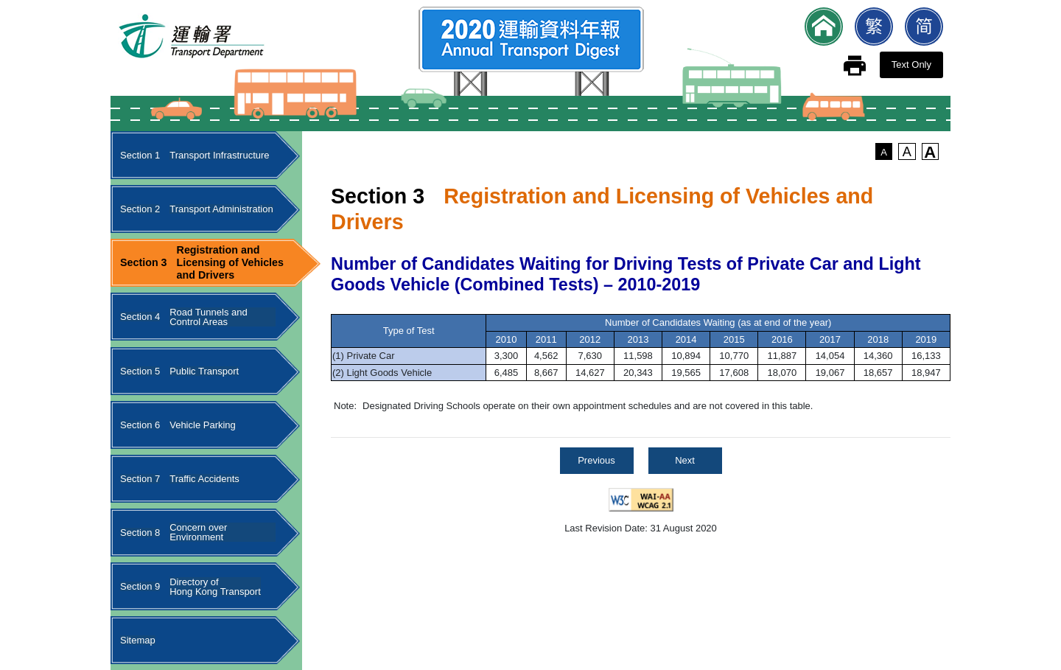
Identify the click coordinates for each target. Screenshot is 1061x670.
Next (685, 460)
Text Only (911, 64)
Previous (596, 460)
